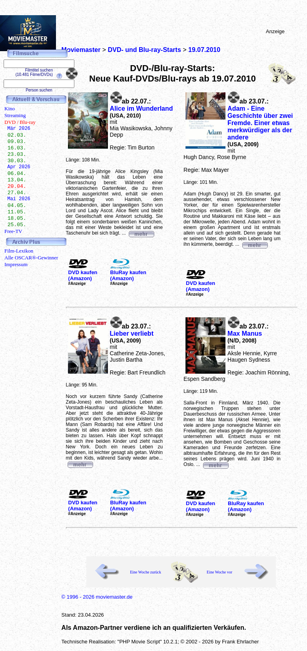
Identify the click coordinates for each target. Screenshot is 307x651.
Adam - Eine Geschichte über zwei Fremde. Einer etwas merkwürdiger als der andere (260, 123)
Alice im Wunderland (141, 108)
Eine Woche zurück (145, 572)
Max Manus (244, 333)
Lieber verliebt (132, 333)
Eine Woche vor (219, 572)
